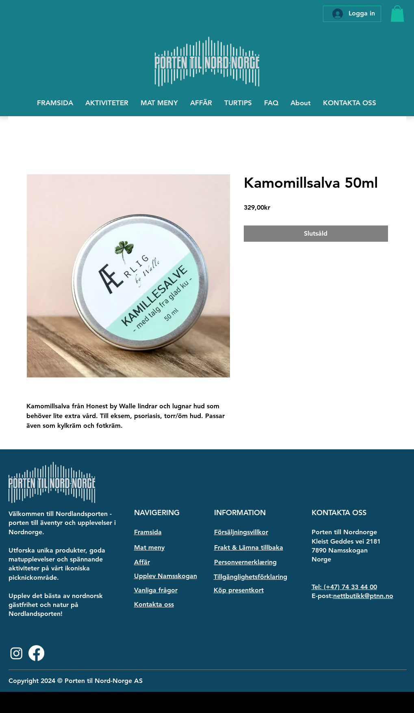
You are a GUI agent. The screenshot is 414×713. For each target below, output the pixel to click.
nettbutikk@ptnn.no (363, 596)
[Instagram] (16, 653)
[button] (397, 13)
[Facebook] (36, 653)
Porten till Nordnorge (344, 532)
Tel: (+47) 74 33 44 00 (344, 587)
